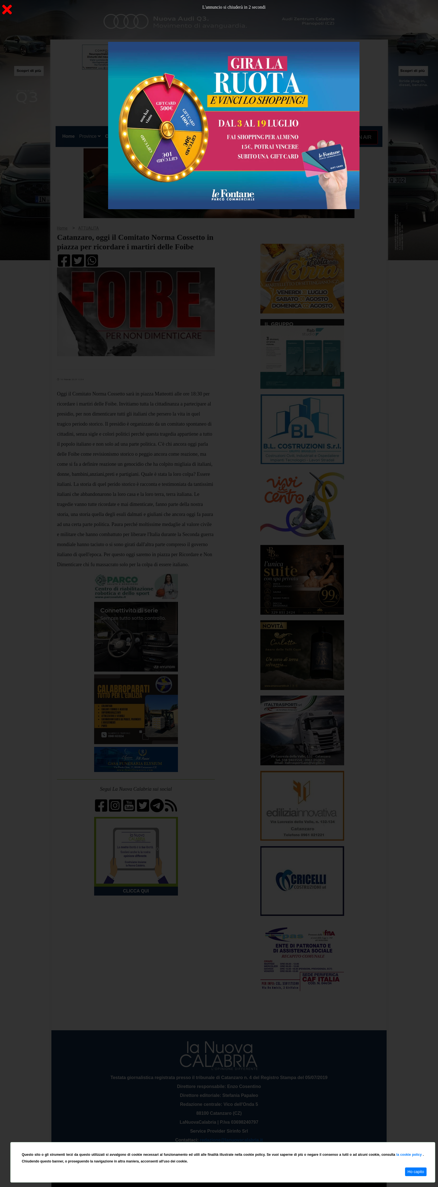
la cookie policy (409, 1155)
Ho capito (416, 1171)
